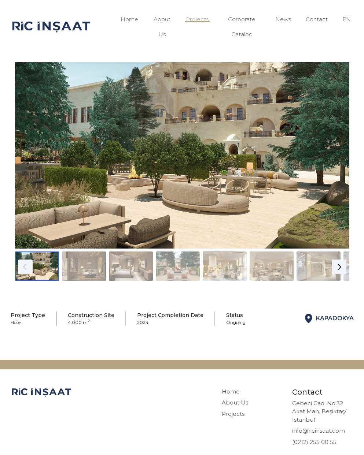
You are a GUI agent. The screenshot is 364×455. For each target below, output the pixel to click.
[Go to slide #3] (131, 266)
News (283, 19)
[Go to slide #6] (272, 266)
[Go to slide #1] (37, 266)
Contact (317, 19)
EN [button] (346, 19)
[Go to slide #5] (225, 266)
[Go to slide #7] (319, 266)
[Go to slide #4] (178, 266)
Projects (197, 19)
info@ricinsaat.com (318, 430)
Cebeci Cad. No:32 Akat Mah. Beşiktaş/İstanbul (319, 411)
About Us (162, 27)
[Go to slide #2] (84, 266)
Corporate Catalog (241, 27)
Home (129, 19)
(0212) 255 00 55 (314, 442)
